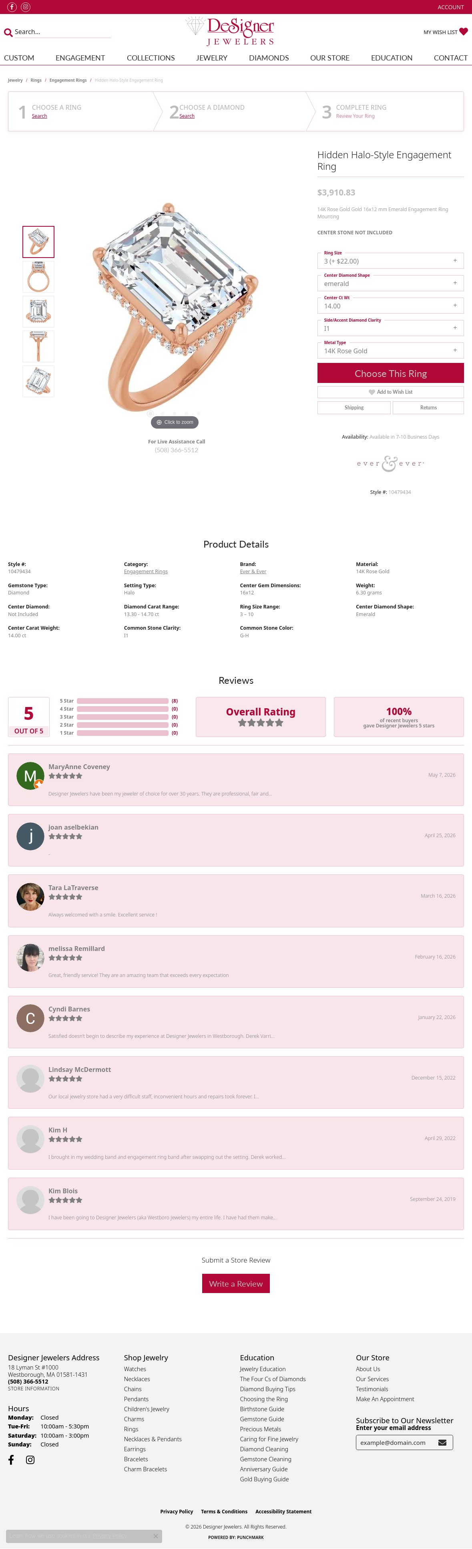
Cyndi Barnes (69, 1009)
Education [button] (392, 57)
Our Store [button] (329, 57)
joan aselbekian (73, 827)
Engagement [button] (80, 57)
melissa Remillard (76, 948)
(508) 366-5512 (176, 449)
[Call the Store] (28, 1381)
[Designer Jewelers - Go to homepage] (236, 32)
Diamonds (269, 57)
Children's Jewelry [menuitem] (146, 1409)
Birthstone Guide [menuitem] (262, 1409)
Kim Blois (63, 1190)
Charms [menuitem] (134, 1419)
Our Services (372, 1379)
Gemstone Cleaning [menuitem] (266, 1459)
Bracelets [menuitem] (136, 1459)
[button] (450, 7)
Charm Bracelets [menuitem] (145, 1469)
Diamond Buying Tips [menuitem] (268, 1389)
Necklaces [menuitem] (137, 1379)
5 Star (67, 700)
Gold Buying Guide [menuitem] (264, 1479)
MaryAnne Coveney (79, 766)
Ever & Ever (253, 571)
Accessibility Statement (283, 1511)
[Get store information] (34, 1388)
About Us (368, 1369)
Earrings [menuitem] (135, 1449)
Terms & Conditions (224, 1511)
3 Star (67, 716)
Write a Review (236, 1283)
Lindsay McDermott (79, 1069)
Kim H (57, 1130)
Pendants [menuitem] (136, 1399)
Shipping (354, 407)
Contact (451, 57)
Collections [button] (151, 57)
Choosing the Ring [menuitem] (264, 1399)
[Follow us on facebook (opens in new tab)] (12, 7)
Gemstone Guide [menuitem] (262, 1419)
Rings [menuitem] (131, 1429)
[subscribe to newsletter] (442, 1442)
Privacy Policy (177, 1511)
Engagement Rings (68, 80)
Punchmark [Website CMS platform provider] (250, 1537)
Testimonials (372, 1389)
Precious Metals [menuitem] (260, 1429)
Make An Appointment (385, 1399)
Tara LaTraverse (73, 887)
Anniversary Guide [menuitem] (264, 1469)
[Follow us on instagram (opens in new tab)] (25, 7)
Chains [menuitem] (133, 1389)
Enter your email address (393, 1428)
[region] (174, 311)
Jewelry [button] (211, 57)
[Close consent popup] (155, 1536)
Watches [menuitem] (135, 1369)
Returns (428, 407)
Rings (36, 80)
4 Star (67, 708)
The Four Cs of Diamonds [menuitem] (273, 1379)
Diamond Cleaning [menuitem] (264, 1449)
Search (39, 116)
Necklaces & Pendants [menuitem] (153, 1439)
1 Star (67, 732)
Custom (19, 57)
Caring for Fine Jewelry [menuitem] (269, 1439)
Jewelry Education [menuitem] (263, 1369)
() (175, 700)
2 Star (67, 724)
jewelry (15, 80)
